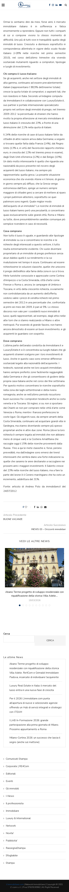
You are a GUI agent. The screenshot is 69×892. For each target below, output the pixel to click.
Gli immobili (12, 788)
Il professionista (14, 803)
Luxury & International (18, 818)
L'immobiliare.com (15, 884)
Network (11, 825)
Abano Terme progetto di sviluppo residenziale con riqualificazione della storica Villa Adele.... (34, 593)
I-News (10, 796)
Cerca (6, 633)
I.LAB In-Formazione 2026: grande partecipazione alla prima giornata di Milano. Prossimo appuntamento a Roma (34, 725)
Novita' (10, 833)
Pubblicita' (11, 840)
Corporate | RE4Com (17, 766)
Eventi (9, 781)
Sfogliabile (12, 855)
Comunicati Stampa (16, 758)
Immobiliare (12, 811)
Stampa (10, 863)
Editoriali (11, 773)
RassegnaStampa (15, 848)
